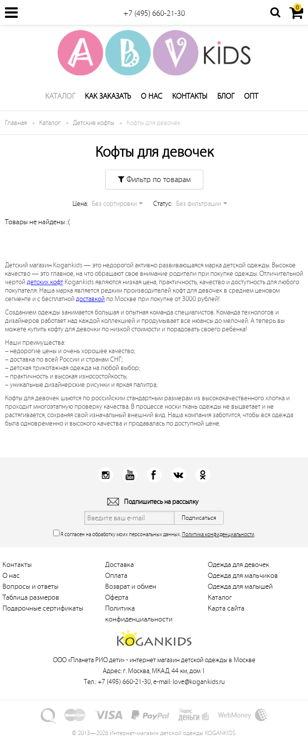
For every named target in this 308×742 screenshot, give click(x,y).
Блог (225, 96)
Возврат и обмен (130, 586)
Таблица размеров (30, 597)
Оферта (116, 597)
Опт (251, 96)
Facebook (154, 475)
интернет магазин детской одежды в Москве (192, 660)
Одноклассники (202, 475)
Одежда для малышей (240, 586)
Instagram (105, 475)
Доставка (119, 564)
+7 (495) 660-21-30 (154, 13)
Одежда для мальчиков (243, 575)
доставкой (90, 299)
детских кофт (45, 282)
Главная (16, 123)
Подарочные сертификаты (42, 608)
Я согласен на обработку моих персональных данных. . (154, 533)
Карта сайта (226, 608)
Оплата (116, 575)
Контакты (189, 96)
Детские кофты (93, 123)
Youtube (129, 475)
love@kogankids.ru (199, 682)
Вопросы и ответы (30, 586)
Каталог (60, 96)
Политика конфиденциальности (218, 534)
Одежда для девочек (238, 564)
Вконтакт (178, 475)
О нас (151, 96)
